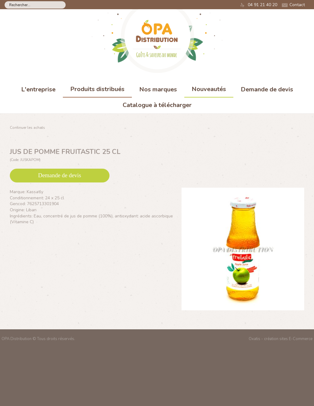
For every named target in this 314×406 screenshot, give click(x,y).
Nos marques (158, 89)
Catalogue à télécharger (157, 105)
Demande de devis (267, 89)
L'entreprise (38, 89)
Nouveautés (209, 89)
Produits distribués (97, 89)
